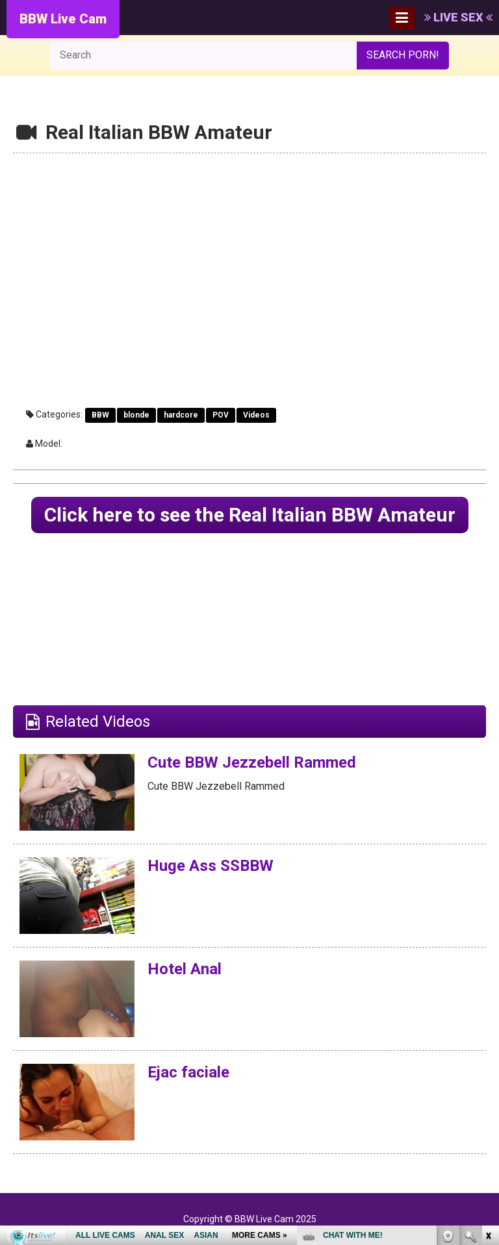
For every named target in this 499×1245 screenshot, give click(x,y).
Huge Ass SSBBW (210, 866)
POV (220, 415)
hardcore (181, 415)
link (488, 1042)
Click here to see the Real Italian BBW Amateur (249, 514)
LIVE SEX (458, 17)
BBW (100, 415)
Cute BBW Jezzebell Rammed (251, 762)
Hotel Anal (184, 969)
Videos (256, 415)
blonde (136, 415)
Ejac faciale (188, 1072)
